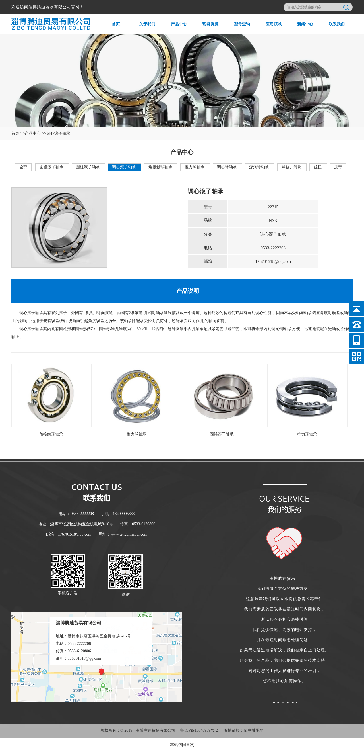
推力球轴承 (195, 167)
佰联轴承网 (254, 730)
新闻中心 (301, 28)
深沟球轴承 (259, 167)
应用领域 (270, 28)
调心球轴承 (227, 167)
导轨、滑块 (292, 167)
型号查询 (238, 28)
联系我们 (333, 28)
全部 (23, 167)
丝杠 (318, 167)
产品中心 (175, 28)
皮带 (338, 167)
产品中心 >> (35, 133)
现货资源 (206, 28)
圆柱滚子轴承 (88, 167)
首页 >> (18, 133)
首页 (110, 28)
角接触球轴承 (160, 167)
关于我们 (143, 28)
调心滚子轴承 (124, 167)
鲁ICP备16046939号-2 (199, 730)
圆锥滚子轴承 (52, 167)
